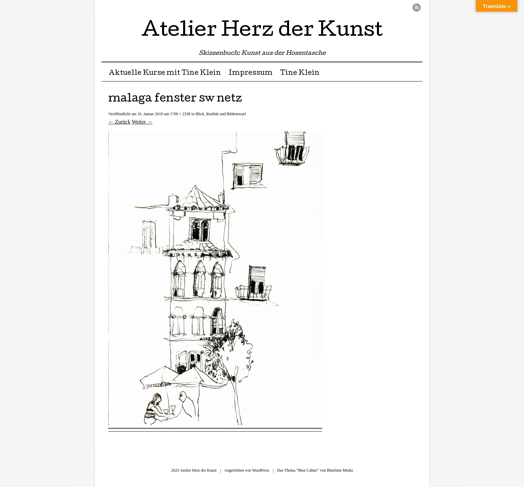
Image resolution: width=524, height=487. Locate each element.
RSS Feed (416, 7)
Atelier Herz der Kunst (262, 31)
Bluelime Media (340, 470)
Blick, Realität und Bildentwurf (220, 114)
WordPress (260, 470)
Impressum (251, 73)
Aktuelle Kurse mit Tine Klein (165, 73)
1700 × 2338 (180, 114)
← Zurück (119, 122)
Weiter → (142, 122)
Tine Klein (299, 73)
